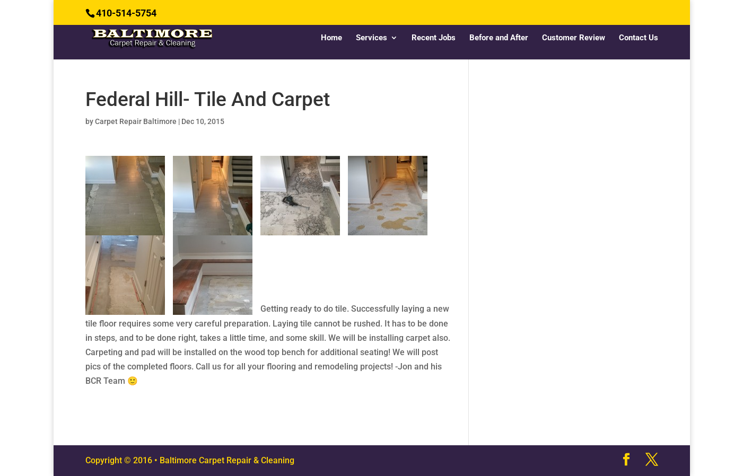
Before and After (498, 38)
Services (371, 38)
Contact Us (638, 38)
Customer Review (573, 38)
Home (331, 38)
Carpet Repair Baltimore (136, 121)
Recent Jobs (434, 38)
